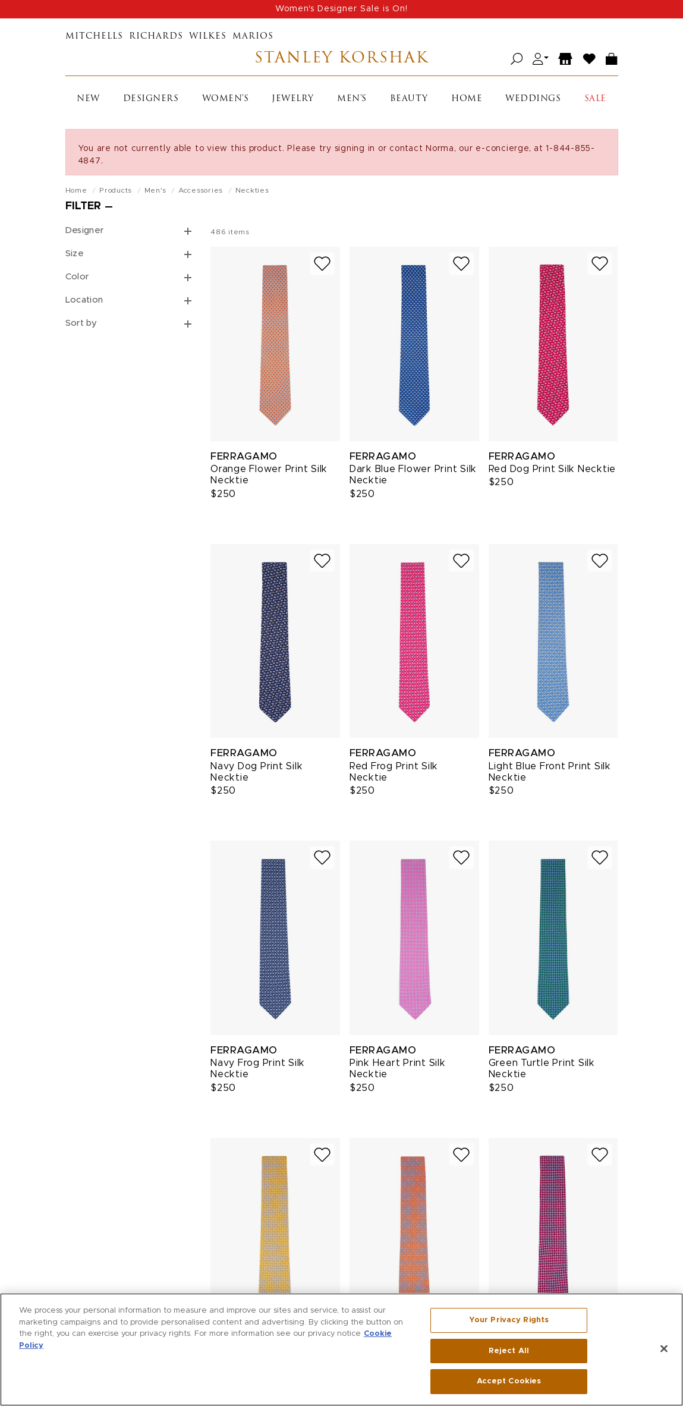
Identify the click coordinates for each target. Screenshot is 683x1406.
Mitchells (94, 36)
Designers (151, 99)
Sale (595, 99)
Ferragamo (244, 456)
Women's (225, 99)
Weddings (533, 99)
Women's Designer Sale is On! (341, 9)
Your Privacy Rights (509, 1320)
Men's (352, 99)
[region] (341, 1349)
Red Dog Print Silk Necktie (552, 469)
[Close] (664, 1349)
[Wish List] (590, 59)
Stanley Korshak (341, 59)
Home (466, 99)
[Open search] (517, 59)
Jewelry (293, 99)
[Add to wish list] (322, 264)
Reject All (509, 1351)
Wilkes (207, 36)
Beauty (409, 99)
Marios (252, 36)
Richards (156, 36)
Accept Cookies (509, 1381)
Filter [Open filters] (83, 206)
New (88, 99)
